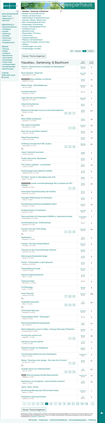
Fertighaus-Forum (29, 29)
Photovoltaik (7, 62)
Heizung (5, 49)
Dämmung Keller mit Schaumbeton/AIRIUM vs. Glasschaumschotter (46, 216)
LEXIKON (5, 73)
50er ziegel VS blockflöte (30, 125)
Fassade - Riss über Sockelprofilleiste (35, 244)
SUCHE (5, 77)
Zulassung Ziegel (27, 281)
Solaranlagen (7, 60)
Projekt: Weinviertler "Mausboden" (34, 158)
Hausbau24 (83, 229)
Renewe (83, 335)
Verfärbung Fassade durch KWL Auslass (36, 144)
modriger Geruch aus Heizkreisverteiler (35, 369)
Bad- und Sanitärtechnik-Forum (33, 22)
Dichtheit (5, 36)
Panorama (82, 67)
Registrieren (7, 19)
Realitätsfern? (26, 237)
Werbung (92, 420)
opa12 (83, 237)
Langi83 (83, 152)
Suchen (32, 420)
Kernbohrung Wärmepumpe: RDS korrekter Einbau (40, 390)
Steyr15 (83, 104)
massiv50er (83, 210)
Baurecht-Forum (28, 31)
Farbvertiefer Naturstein (30, 311)
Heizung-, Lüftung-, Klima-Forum (34, 20)
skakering (82, 144)
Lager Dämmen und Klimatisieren (33, 98)
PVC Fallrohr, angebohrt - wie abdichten (36, 165)
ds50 (83, 302)
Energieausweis (8, 42)
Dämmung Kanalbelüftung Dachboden (35, 323)
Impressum (43, 420)
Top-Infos (78, 51)
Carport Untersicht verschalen (32, 152)
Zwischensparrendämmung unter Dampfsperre (38, 354)
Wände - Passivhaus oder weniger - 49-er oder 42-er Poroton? (44, 360)
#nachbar (35, 387)
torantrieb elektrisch (28, 92)
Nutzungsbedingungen (77, 420)
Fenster (5, 31)
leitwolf (83, 183)
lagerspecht (83, 98)
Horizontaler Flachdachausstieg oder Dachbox (38, 192)
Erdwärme (6, 53)
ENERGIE (5, 47)
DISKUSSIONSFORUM (10, 14)
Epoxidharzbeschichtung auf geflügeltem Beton (39, 204)
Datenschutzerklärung (58, 420)
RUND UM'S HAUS (8, 75)
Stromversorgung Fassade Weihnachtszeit (39, 375)
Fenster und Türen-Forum (31, 16)
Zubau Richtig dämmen (30, 104)
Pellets (5, 51)
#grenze (24, 387)
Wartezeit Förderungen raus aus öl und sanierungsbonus (42, 110)
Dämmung (6, 34)
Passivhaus (6, 38)
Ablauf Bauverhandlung (30, 137)
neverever (82, 204)
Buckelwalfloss (83, 216)
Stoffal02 (83, 250)
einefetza (83, 348)
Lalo (83, 369)
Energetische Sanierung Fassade (33, 397)
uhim (83, 397)
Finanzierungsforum (29, 38)
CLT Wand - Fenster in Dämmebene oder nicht (38, 177)
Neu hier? (6, 21)
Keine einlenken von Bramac (40, 79)
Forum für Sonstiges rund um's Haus (35, 42)
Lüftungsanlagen (8, 64)
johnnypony (83, 125)
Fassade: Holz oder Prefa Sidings (33, 229)
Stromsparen (7, 58)
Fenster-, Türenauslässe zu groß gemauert (37, 262)
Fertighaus (6, 29)
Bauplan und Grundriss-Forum (33, 14)
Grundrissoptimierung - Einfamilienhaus (36, 223)
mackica (83, 131)
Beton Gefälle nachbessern (31, 119)
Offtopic (25, 44)
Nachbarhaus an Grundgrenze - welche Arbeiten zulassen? (43, 381)
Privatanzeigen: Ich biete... (32, 49)
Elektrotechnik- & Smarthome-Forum (35, 18)
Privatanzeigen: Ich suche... (32, 46)
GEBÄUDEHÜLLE (8, 25)
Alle (84, 51)
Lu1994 (83, 171)
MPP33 (83, 192)
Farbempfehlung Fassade (30, 269)
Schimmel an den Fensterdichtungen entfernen (38, 250)
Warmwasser (7, 56)
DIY (72, 51)
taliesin (83, 119)
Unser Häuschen (27, 293)
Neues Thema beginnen (34, 56)
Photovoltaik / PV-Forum (31, 33)
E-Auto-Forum (27, 35)
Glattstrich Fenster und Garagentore (34, 348)
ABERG (83, 110)
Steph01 (83, 158)
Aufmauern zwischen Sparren (32, 342)
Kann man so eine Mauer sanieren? (34, 131)
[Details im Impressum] (38, 416)
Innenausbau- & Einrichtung (32, 25)
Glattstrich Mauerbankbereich (32, 275)
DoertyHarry (83, 85)
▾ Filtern (91, 51)
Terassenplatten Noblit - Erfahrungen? (35, 317)
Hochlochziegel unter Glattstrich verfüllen (36, 171)
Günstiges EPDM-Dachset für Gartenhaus (36, 198)
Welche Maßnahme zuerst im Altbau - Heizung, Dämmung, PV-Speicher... (48, 329)
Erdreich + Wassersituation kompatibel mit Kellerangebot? (43, 67)
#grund (30, 387)
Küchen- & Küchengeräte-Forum (34, 27)
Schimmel (6, 40)
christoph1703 (83, 354)
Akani (82, 323)
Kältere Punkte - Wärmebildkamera (34, 85)
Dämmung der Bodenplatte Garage (34, 256)
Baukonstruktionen (9, 27)
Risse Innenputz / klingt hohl (32, 73)
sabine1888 (83, 73)
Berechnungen (8, 69)
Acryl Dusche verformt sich (31, 335)
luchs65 (83, 79)
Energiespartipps (8, 67)
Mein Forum (7, 16)
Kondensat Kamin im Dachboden (33, 210)
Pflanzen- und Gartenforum (32, 40)
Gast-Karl (83, 329)
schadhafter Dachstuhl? (30, 302)
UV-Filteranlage (27, 287)
